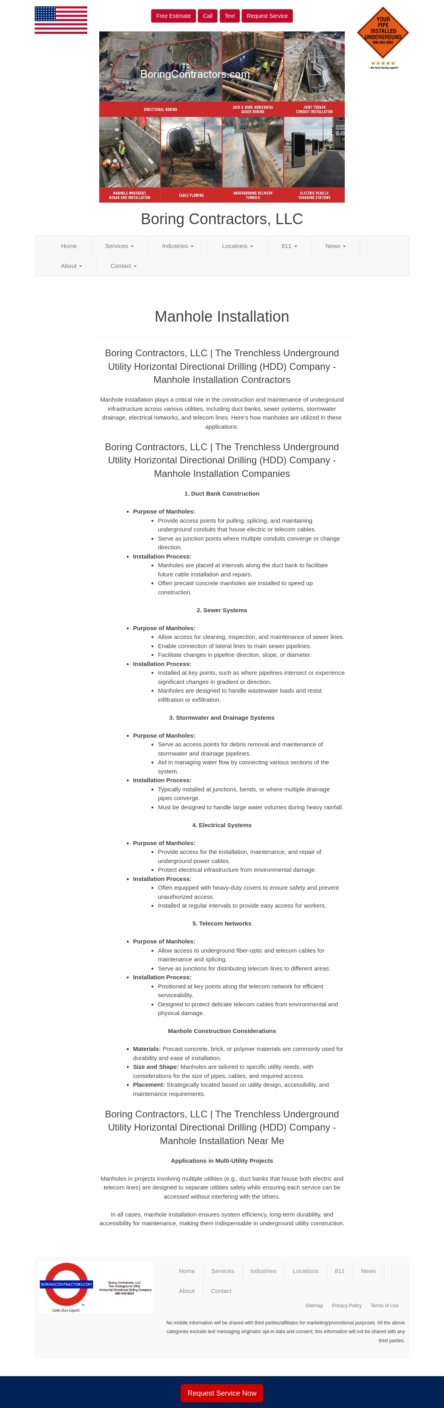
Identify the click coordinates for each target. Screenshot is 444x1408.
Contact (123, 265)
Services (119, 245)
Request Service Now (221, 1393)
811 (289, 245)
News (336, 245)
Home (69, 245)
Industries (178, 245)
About (71, 265)
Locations (237, 245)
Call (207, 16)
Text (230, 16)
